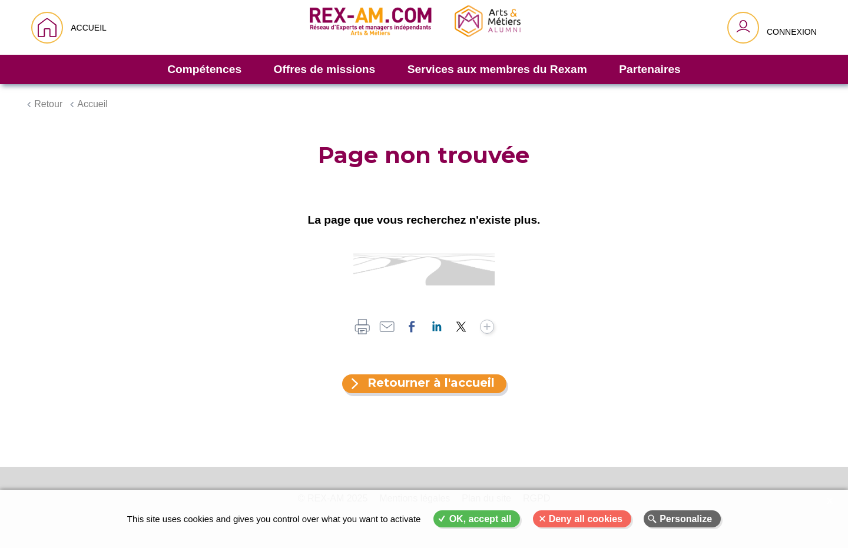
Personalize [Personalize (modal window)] (686, 519)
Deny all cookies (585, 519)
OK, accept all (480, 519)
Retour (48, 104)
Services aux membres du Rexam (497, 69)
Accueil (92, 104)
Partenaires (650, 69)
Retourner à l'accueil (431, 383)
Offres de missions (325, 69)
